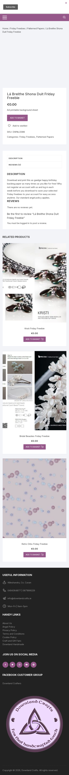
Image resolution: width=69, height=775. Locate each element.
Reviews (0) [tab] (15, 165)
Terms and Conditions (13, 633)
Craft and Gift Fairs (11, 640)
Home (5, 28)
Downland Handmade (13, 644)
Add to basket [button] (35, 339)
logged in (24, 223)
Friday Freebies (17, 28)
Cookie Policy (9, 637)
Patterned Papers (35, 28)
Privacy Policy (9, 630)
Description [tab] (15, 158)
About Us (7, 623)
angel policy (36, 197)
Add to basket (17, 118)
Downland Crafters (11, 683)
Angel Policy (8, 626)
